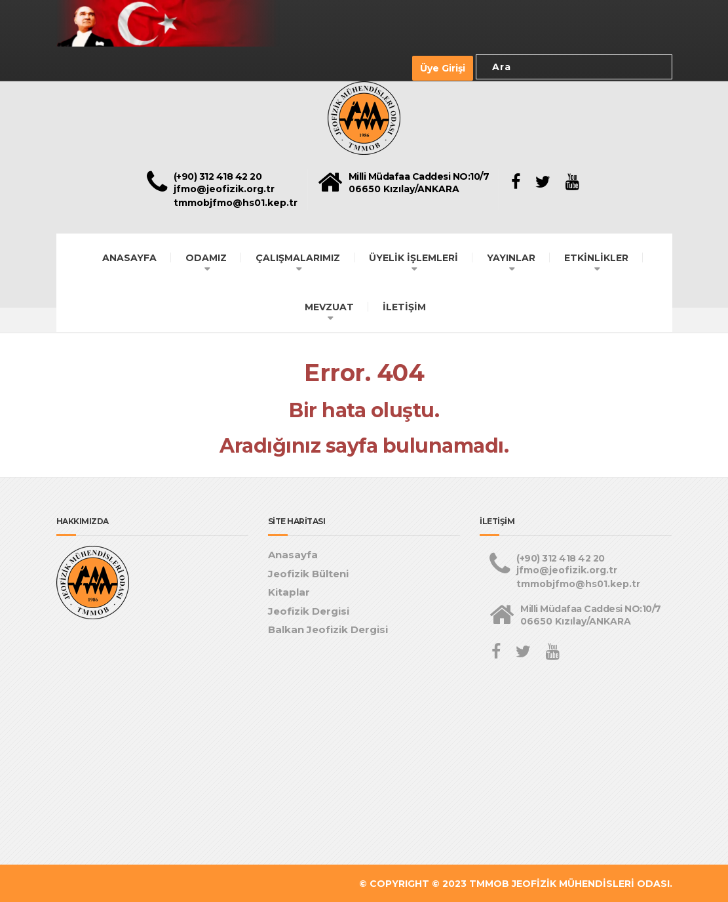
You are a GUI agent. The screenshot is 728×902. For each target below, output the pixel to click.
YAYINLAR (511, 256)
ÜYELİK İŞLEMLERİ (413, 256)
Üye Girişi (442, 67)
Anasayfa (293, 554)
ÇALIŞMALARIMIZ (298, 256)
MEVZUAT (329, 306)
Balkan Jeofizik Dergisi (328, 629)
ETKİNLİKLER (596, 256)
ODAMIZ (206, 256)
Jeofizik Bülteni (308, 572)
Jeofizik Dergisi (308, 610)
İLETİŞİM (404, 306)
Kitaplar (289, 591)
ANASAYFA (129, 256)
